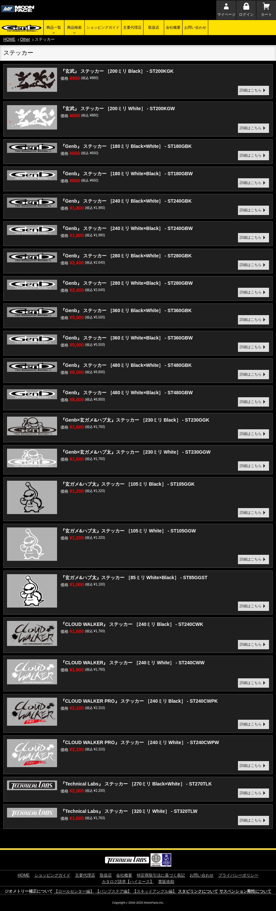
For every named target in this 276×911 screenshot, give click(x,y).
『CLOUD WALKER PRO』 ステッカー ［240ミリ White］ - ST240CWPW (139, 742)
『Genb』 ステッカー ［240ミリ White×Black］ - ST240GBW (126, 228)
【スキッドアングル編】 (154, 891)
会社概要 (173, 27)
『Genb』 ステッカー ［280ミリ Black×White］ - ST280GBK (126, 255)
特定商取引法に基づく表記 (161, 875)
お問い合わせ (195, 27)
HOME (9, 39)
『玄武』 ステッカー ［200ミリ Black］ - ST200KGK (117, 71)
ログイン (246, 14)
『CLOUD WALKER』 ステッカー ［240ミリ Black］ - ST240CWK (131, 624)
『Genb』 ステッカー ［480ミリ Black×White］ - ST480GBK (126, 365)
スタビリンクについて (198, 891)
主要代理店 (132, 27)
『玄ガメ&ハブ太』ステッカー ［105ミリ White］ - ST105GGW (128, 530)
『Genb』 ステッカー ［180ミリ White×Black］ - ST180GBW (126, 173)
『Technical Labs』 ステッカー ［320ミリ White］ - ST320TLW (128, 811)
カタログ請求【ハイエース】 (128, 881)
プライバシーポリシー (238, 875)
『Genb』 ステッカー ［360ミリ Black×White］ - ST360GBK (126, 310)
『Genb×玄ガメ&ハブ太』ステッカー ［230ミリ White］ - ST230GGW (135, 452)
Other (25, 39)
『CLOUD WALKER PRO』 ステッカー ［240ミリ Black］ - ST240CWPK (139, 701)
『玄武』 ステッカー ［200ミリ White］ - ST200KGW (117, 108)
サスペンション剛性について (245, 891)
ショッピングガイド (102, 27)
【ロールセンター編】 (74, 891)
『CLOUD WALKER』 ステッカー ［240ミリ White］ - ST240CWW (132, 662)
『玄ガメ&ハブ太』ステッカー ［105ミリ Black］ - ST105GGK (127, 484)
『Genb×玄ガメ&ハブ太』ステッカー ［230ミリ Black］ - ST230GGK (134, 420)
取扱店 (153, 27)
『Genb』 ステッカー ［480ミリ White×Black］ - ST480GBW (126, 392)
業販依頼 (166, 881)
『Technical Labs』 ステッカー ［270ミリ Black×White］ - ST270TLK (136, 783)
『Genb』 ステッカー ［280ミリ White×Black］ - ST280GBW (126, 283)
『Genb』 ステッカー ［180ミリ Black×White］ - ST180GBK (126, 146)
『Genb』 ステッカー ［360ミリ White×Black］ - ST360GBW (126, 337)
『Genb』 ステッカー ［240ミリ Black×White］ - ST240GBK (126, 201)
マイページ (226, 14)
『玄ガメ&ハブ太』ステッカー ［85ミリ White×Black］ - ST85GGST (134, 577)
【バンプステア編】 (113, 891)
